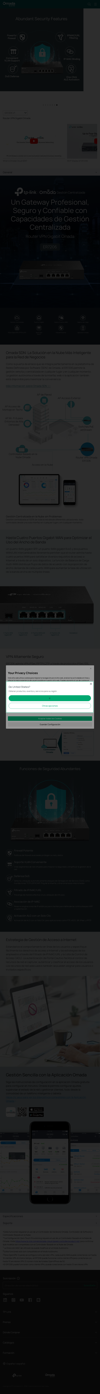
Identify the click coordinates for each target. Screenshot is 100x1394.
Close (91, 684)
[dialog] (50, 697)
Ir (49, 698)
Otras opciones (50, 705)
